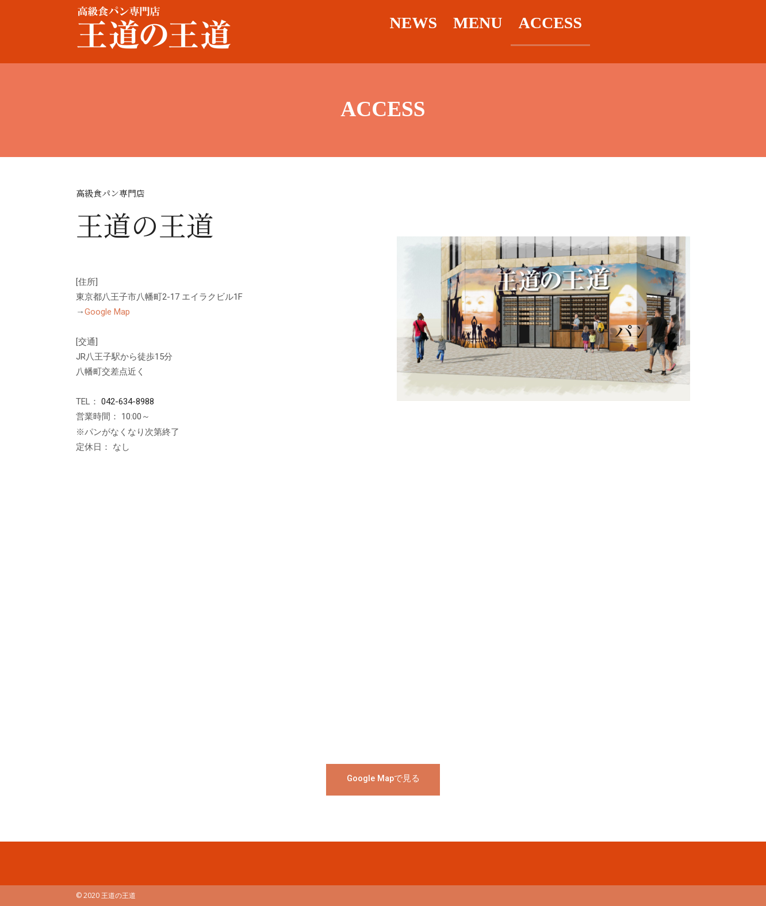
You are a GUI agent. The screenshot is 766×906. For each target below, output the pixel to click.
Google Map (107, 312)
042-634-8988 (127, 401)
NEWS (413, 23)
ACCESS (550, 23)
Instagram (640, 23)
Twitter (673, 23)
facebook (607, 23)
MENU (478, 23)
